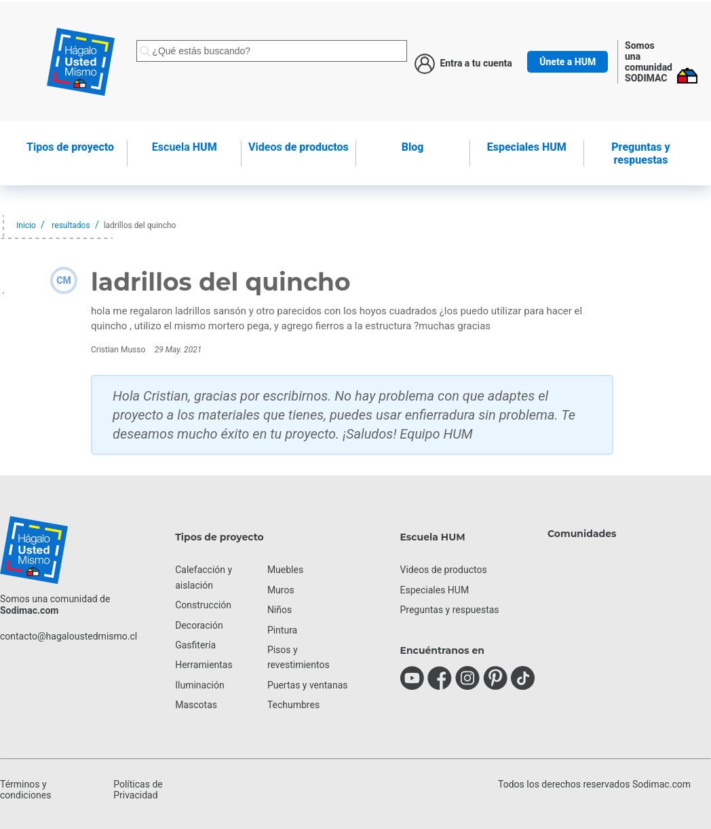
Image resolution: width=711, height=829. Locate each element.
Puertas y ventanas (307, 685)
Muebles (285, 569)
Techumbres (293, 704)
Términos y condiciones (25, 789)
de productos (298, 147)
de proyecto (70, 147)
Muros (280, 590)
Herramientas (204, 664)
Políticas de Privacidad (138, 789)
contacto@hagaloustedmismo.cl (68, 636)
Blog (413, 147)
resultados (71, 225)
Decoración (199, 625)
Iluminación (199, 685)
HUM (184, 147)
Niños (279, 609)
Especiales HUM (526, 147)
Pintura (282, 630)
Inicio (26, 225)
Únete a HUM (567, 61)
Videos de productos (443, 569)
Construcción (203, 605)
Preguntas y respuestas (640, 153)
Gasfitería (195, 645)
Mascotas (196, 704)
